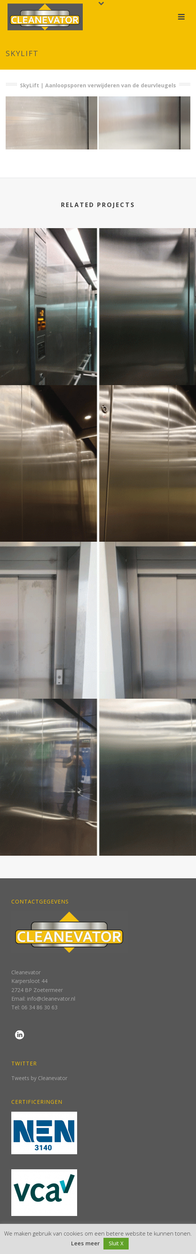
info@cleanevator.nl (51, 998)
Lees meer (85, 1243)
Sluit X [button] (116, 1243)
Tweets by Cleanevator (39, 1078)
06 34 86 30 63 (39, 1007)
